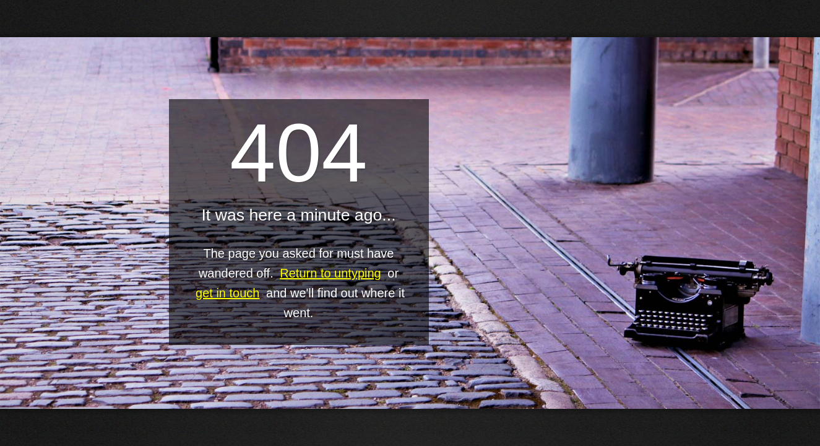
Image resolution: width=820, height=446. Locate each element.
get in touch (227, 293)
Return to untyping (330, 273)
